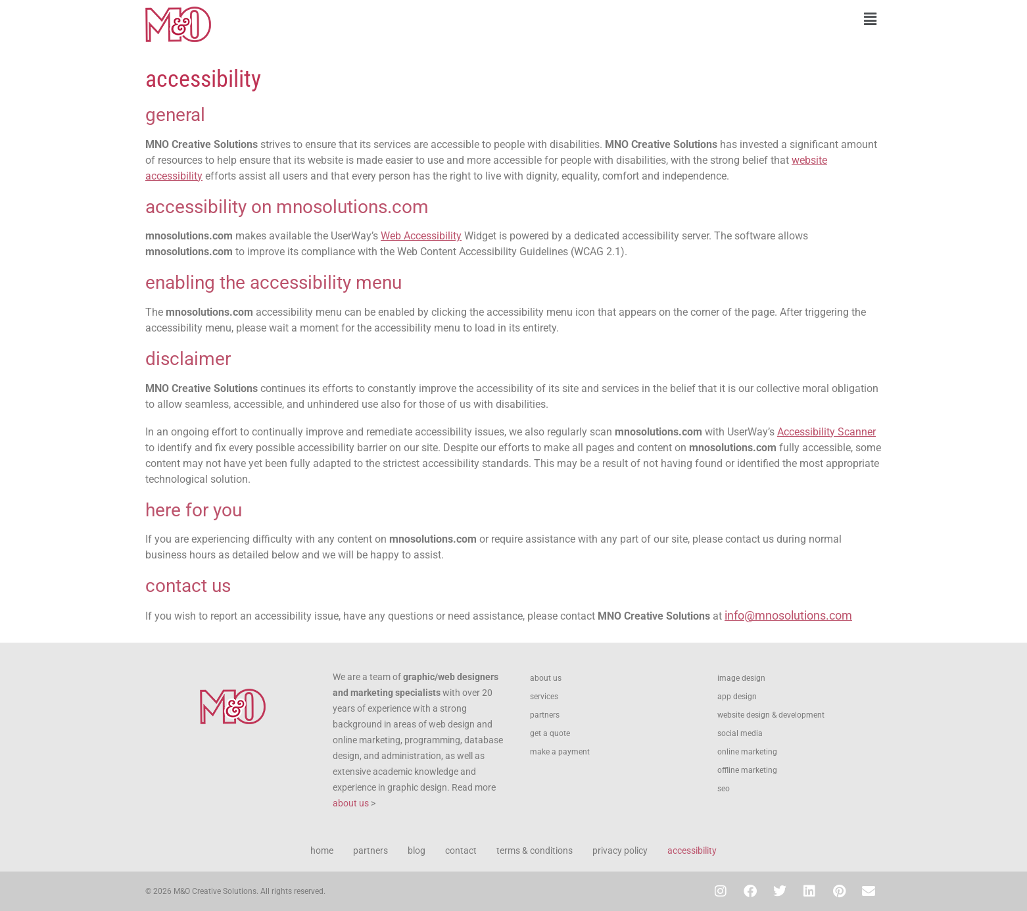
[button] (701, 19)
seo (723, 788)
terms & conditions (534, 850)
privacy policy (620, 850)
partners (545, 715)
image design (741, 678)
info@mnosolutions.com (788, 615)
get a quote (550, 733)
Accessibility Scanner (826, 432)
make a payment (560, 751)
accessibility (692, 850)
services (544, 696)
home (321, 850)
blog (416, 850)
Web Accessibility (421, 236)
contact (461, 850)
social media (740, 733)
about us (351, 803)
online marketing (747, 751)
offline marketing (747, 770)
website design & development (770, 715)
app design (737, 696)
